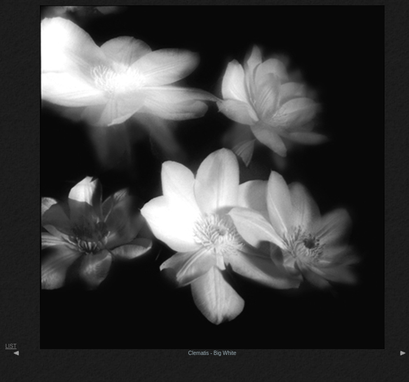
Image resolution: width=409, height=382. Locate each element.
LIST (10, 346)
